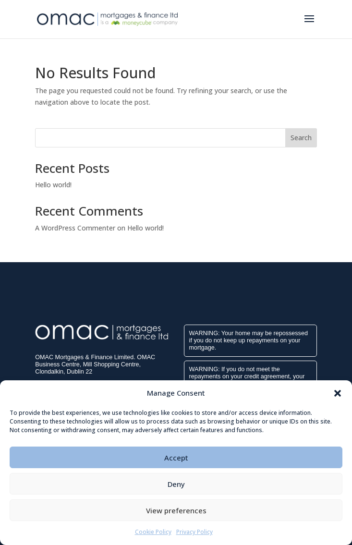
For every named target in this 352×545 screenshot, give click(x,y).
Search (301, 137)
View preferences (176, 510)
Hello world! (53, 184)
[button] (337, 393)
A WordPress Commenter (75, 227)
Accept (176, 457)
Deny (176, 484)
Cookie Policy (153, 532)
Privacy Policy (194, 532)
